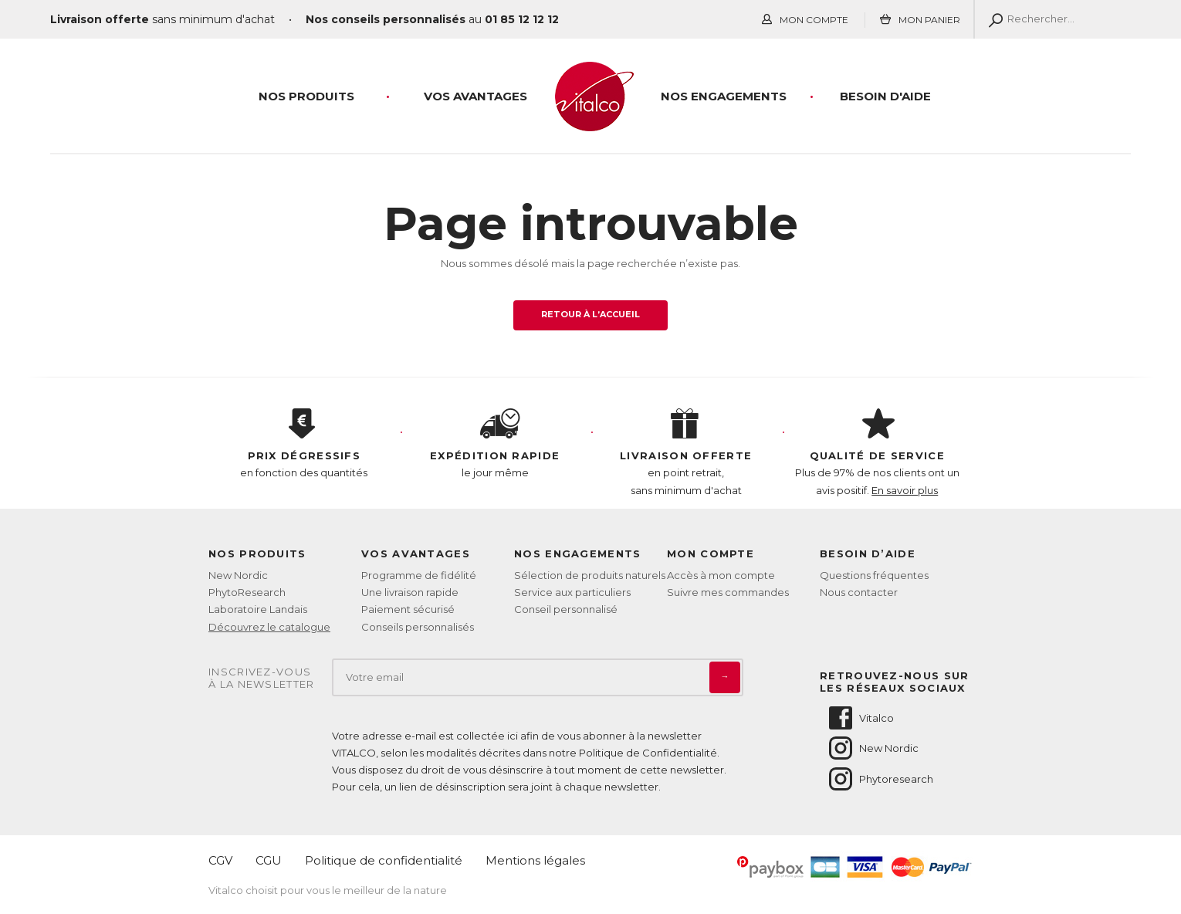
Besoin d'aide (885, 96)
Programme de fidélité (418, 575)
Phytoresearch (880, 779)
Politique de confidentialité (383, 860)
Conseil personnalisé (566, 609)
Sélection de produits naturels (589, 575)
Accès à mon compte (721, 575)
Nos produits (306, 96)
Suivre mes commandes (728, 592)
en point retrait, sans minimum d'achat (686, 452)
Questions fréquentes (874, 575)
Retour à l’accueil (591, 314)
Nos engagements (724, 96)
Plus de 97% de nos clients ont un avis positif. (878, 452)
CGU (268, 860)
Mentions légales (535, 860)
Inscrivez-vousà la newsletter (261, 678)
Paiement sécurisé (408, 609)
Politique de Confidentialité (648, 752)
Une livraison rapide (410, 592)
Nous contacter (859, 592)
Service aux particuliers (572, 592)
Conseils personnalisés (417, 627)
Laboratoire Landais (257, 609)
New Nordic (238, 575)
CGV (220, 860)
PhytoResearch (247, 592)
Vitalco (860, 718)
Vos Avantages (475, 96)
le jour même (495, 443)
